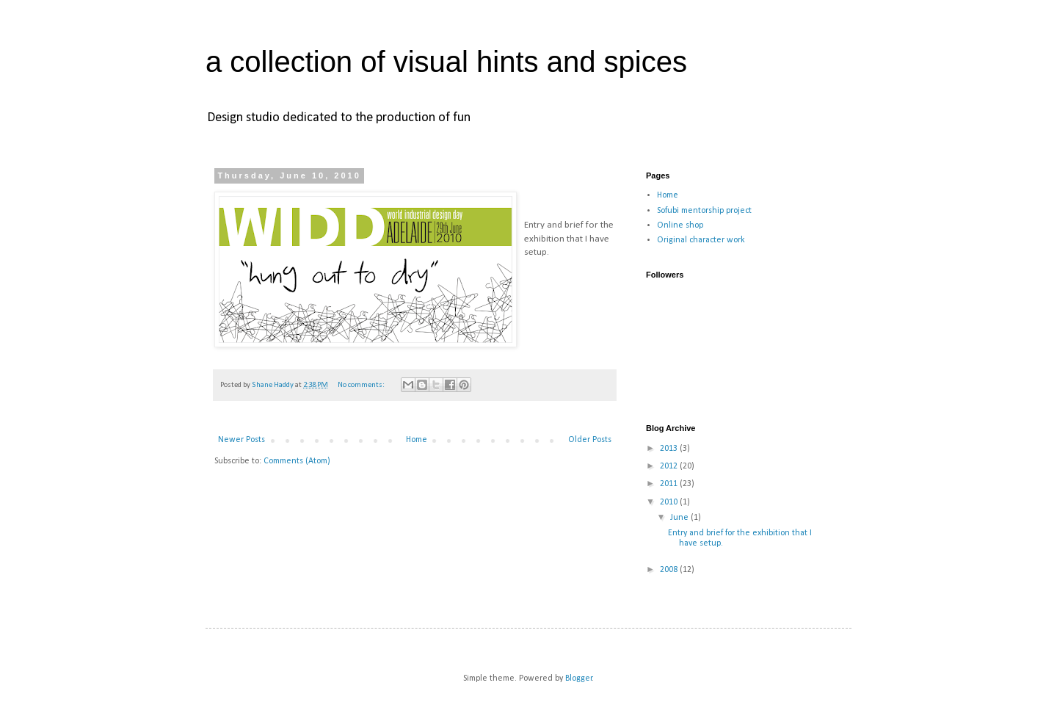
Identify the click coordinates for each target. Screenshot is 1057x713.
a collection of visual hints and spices (446, 62)
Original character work (701, 240)
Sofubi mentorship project (704, 210)
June (680, 517)
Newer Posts (241, 439)
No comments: (362, 385)
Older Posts (589, 439)
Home (416, 439)
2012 (670, 466)
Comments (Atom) (297, 461)
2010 (670, 502)
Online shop (680, 225)
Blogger (578, 678)
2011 (670, 483)
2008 (670, 569)
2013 (670, 448)
